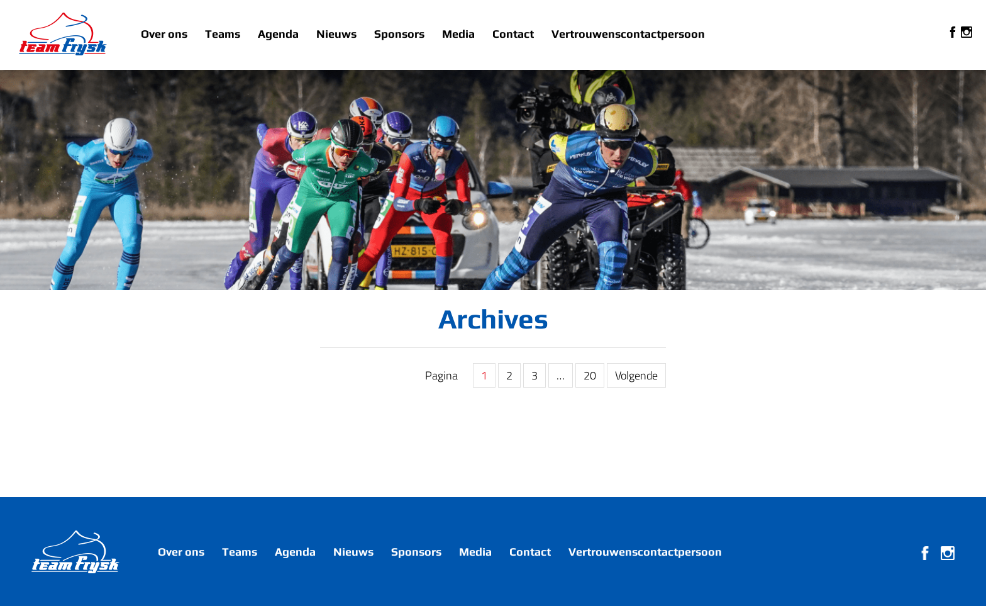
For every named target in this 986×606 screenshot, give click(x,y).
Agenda (278, 33)
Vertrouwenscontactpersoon (628, 33)
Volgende (636, 375)
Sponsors (399, 33)
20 (590, 375)
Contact (513, 33)
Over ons (164, 33)
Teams (222, 33)
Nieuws (336, 33)
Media (458, 33)
